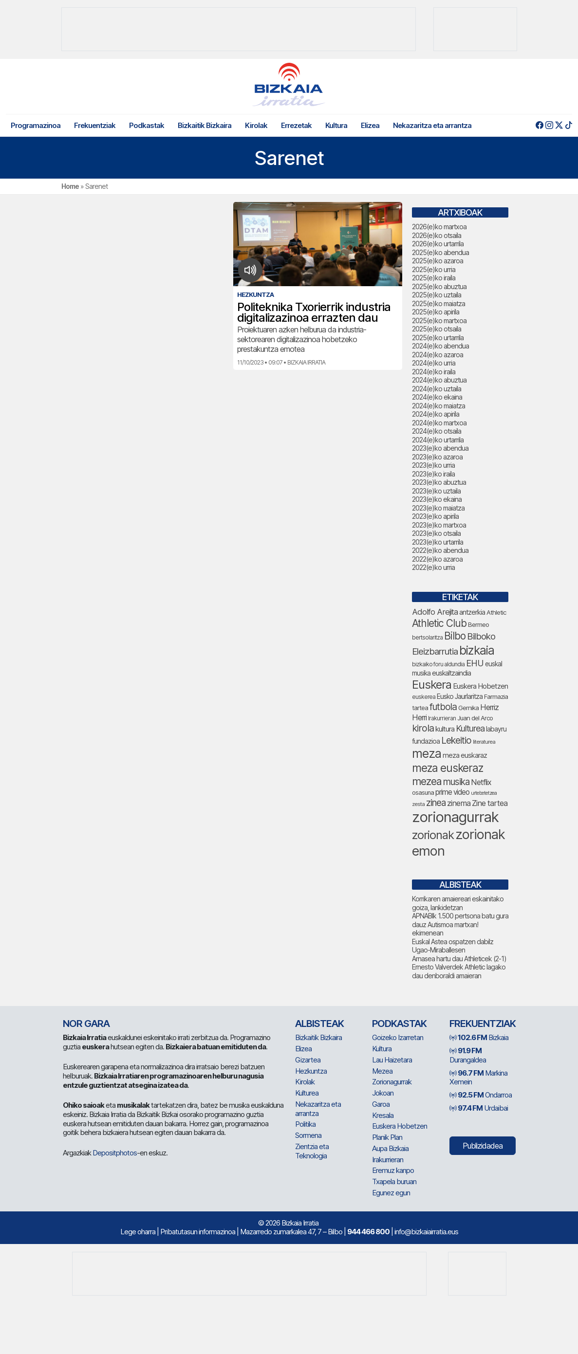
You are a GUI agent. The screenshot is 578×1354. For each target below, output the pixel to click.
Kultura (336, 125)
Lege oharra (137, 1231)
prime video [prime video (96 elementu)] (452, 792)
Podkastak (146, 125)
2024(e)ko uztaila (436, 388)
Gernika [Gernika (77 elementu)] (468, 708)
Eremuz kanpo (393, 1170)
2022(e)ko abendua (440, 550)
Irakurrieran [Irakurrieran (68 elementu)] (442, 718)
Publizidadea (483, 1146)
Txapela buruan (394, 1181)
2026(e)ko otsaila (436, 235)
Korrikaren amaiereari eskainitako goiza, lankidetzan (457, 903)
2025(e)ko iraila (433, 278)
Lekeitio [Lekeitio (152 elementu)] (456, 740)
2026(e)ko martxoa (439, 226)
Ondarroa (480, 1094)
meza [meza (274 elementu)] (426, 753)
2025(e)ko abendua (440, 252)
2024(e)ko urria (433, 363)
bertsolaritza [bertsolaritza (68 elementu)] (427, 637)
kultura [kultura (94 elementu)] (444, 729)
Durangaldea (467, 1055)
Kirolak (256, 125)
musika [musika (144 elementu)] (456, 781)
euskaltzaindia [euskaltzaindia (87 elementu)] (451, 673)
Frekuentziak (94, 125)
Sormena (308, 1135)
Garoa (381, 1104)
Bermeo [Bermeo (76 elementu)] (478, 624)
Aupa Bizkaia (390, 1148)
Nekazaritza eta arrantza (432, 125)
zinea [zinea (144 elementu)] (436, 802)
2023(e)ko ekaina (437, 499)
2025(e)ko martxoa (439, 320)
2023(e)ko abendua (440, 448)
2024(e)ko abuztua (439, 380)
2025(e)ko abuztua (439, 286)
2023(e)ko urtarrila (437, 542)
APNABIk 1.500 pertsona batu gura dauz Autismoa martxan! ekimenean (460, 924)
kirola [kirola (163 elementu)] (423, 728)
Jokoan (382, 1093)
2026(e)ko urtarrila (438, 243)
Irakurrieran (387, 1159)
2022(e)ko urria (433, 567)
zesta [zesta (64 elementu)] (418, 804)
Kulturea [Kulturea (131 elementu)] (470, 728)
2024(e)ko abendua (440, 346)
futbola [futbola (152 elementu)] (443, 707)
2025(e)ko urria (433, 269)
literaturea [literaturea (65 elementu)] (484, 741)
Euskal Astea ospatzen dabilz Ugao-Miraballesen (452, 945)
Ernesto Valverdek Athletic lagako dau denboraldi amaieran (458, 971)
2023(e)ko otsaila (436, 533)
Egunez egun (391, 1192)
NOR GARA (86, 1023)
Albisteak (319, 1023)
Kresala (382, 1115)
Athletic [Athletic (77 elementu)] (496, 612)
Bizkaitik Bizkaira (204, 125)
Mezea (382, 1071)
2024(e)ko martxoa (439, 423)
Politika (305, 1124)
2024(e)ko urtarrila (438, 440)
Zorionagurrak (391, 1081)
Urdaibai (478, 1108)
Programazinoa (35, 125)
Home (70, 186)
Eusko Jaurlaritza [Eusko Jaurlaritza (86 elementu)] (460, 696)
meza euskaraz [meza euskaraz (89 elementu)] (465, 755)
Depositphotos (115, 1152)
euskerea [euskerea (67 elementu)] (423, 697)
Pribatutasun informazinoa (197, 1231)
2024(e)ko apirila (435, 414)
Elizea (370, 125)
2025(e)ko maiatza (438, 303)
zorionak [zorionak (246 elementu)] (433, 835)
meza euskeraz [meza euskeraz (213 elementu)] (447, 767)
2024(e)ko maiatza (438, 406)
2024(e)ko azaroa (437, 354)
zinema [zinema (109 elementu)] (458, 803)
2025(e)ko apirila (435, 312)
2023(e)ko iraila (433, 474)
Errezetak (296, 125)
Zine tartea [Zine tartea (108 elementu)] (489, 803)
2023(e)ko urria (433, 465)
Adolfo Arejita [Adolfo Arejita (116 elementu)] (435, 612)
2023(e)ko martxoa (439, 525)
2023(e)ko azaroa (437, 457)
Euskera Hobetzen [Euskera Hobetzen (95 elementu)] (480, 686)
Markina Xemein (478, 1077)
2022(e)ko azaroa (437, 559)
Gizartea (307, 1059)
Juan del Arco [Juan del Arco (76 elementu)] (475, 718)
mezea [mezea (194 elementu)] (427, 781)
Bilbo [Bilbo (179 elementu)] (455, 636)
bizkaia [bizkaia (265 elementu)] (476, 650)
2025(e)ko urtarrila (438, 337)
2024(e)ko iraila (433, 371)
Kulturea (306, 1093)
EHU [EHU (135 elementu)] (475, 663)
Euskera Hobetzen (399, 1126)
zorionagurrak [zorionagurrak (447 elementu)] (455, 816)
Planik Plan (387, 1137)
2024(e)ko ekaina (437, 397)
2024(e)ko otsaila (436, 431)
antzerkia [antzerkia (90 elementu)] (472, 612)
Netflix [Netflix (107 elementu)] (481, 782)
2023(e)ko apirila (435, 516)
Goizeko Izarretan (397, 1037)
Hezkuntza (311, 1071)
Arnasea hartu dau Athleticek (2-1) (459, 958)
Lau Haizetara (392, 1059)
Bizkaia (478, 1037)
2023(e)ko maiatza (438, 508)
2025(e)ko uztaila (436, 295)
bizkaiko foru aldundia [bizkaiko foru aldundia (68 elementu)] (438, 664)
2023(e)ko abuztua (439, 482)
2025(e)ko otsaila (436, 329)
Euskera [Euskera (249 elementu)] (431, 684)
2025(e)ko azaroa (437, 260)
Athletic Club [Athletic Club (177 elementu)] (439, 623)
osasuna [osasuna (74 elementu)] (423, 792)
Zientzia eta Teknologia (312, 1151)
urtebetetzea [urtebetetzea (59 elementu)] (484, 793)
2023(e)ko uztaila (436, 491)
